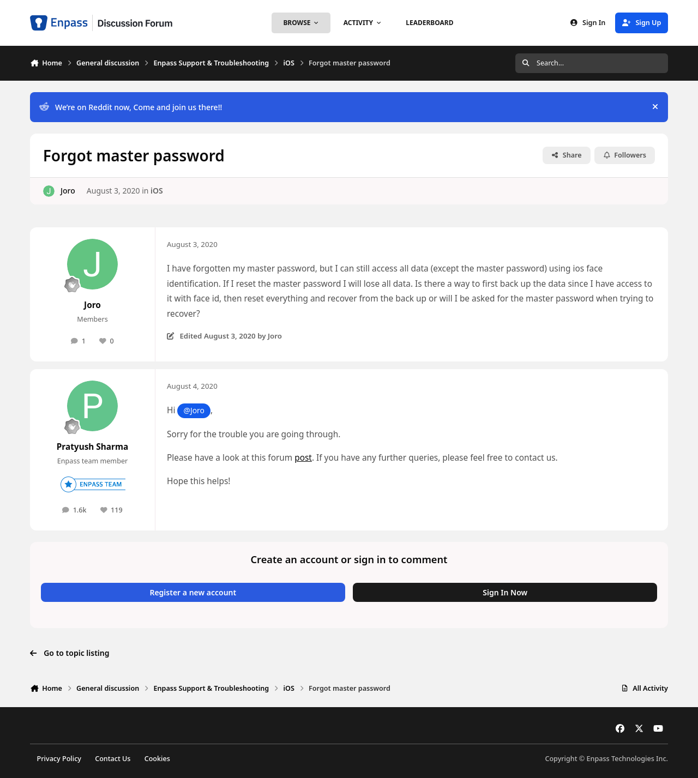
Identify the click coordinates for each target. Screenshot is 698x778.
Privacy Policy (59, 758)
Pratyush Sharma (92, 447)
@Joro (193, 410)
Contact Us (112, 758)
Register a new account (192, 592)
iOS (157, 190)
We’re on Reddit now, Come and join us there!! (130, 107)
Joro (68, 190)
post (303, 457)
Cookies (157, 758)
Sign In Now (505, 592)
